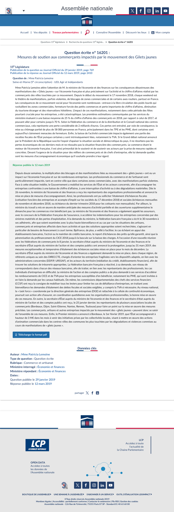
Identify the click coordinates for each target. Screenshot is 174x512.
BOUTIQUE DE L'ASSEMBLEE (36, 494)
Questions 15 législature (53, 41)
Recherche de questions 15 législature (87, 41)
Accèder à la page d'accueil (87, 19)
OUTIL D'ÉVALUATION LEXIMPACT (133, 494)
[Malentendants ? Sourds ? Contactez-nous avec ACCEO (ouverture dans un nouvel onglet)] (64, 485)
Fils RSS (115, 501)
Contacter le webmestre (99, 501)
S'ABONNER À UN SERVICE (99, 494)
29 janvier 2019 (45, 379)
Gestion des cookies (129, 501)
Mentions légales (43, 501)
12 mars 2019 (43, 384)
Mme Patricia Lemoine (35, 354)
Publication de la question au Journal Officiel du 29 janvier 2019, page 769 (52, 70)
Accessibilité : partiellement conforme (70, 501)
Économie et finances (51, 367)
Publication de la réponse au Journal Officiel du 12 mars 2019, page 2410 (51, 73)
